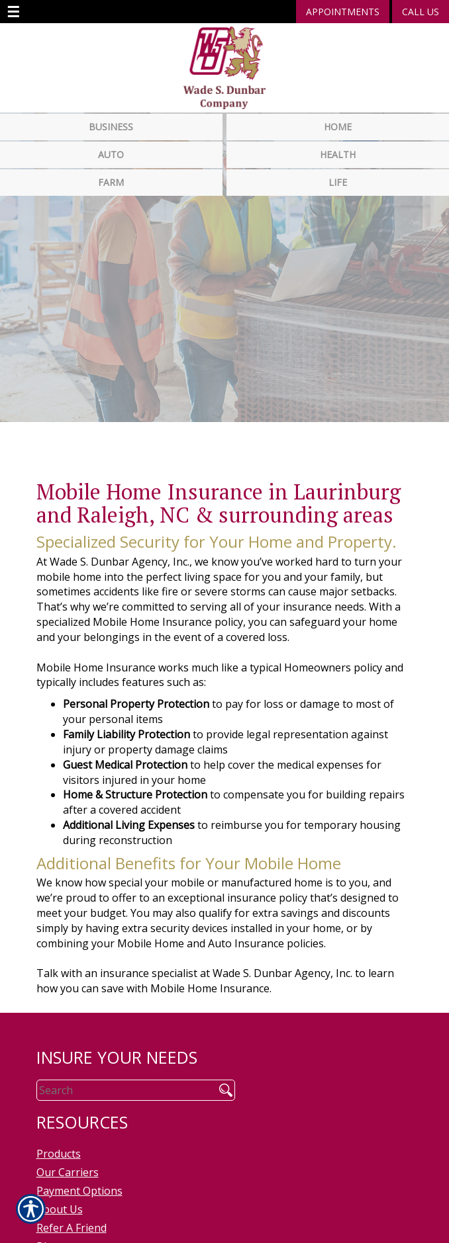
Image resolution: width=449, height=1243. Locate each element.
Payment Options (79, 1180)
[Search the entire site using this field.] (121, 1080)
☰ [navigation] (13, 12)
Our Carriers (67, 1161)
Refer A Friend (71, 1217)
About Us (59, 1198)
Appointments (342, 11)
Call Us (420, 11)
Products (58, 1143)
